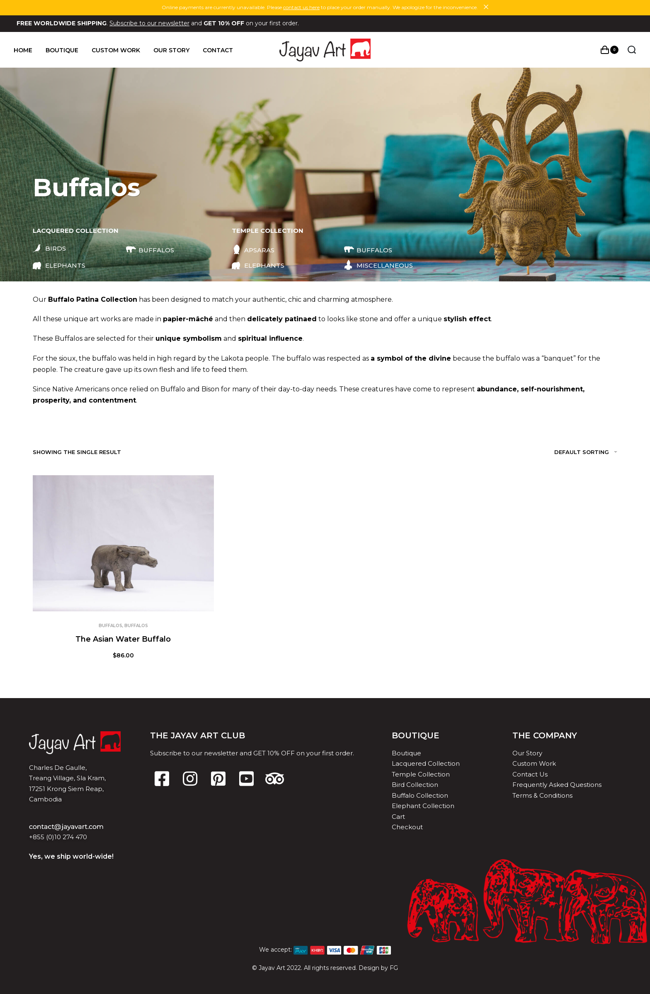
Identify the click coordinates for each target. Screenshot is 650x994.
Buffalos (110, 625)
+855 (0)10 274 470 (58, 837)
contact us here (301, 7)
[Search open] (628, 49)
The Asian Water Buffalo (123, 639)
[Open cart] (606, 49)
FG (394, 968)
